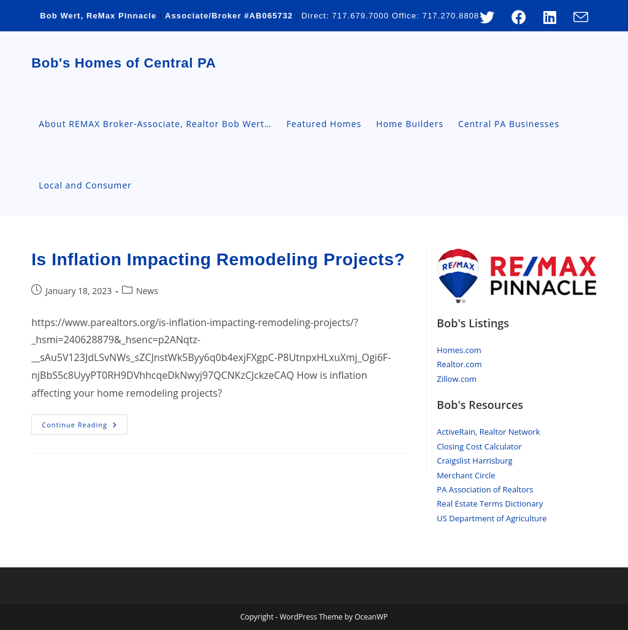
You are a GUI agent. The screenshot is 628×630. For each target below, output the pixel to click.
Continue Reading (85, 427)
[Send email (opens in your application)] (576, 17)
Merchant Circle (466, 475)
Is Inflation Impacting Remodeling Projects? (218, 259)
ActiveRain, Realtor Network (488, 431)
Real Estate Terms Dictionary (490, 503)
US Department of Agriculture (491, 518)
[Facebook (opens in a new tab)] (519, 17)
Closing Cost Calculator (479, 446)
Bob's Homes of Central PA (123, 63)
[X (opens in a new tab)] (487, 17)
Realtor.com (459, 364)
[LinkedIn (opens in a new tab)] (550, 17)
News (147, 291)
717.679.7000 (360, 15)
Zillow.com (457, 378)
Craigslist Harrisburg (474, 460)
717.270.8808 (451, 15)
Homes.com (459, 350)
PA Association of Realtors (485, 489)
